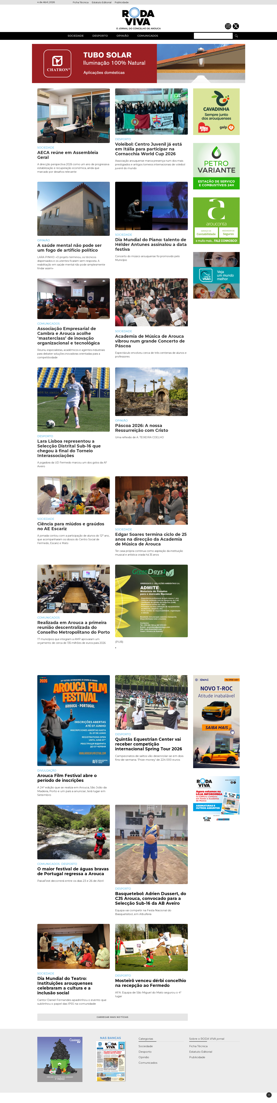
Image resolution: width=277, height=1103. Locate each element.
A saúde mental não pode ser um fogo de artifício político (69, 251)
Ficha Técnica (80, 2)
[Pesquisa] (236, 39)
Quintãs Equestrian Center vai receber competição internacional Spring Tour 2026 (148, 747)
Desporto (100, 39)
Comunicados (147, 39)
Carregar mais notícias (112, 1020)
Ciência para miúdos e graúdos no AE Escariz (70, 529)
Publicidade (122, 2)
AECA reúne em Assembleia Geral (67, 158)
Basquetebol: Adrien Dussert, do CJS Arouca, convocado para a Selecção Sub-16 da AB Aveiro (150, 901)
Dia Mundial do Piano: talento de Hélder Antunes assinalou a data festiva (151, 247)
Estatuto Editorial (101, 2)
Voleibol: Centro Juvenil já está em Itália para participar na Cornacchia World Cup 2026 (148, 152)
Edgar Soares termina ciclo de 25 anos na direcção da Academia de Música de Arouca (151, 542)
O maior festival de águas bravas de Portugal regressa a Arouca (73, 874)
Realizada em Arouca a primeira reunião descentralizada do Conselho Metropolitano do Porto (73, 630)
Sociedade (76, 39)
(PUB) (119, 645)
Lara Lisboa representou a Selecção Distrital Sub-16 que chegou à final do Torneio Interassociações (69, 451)
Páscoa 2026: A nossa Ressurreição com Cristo (141, 431)
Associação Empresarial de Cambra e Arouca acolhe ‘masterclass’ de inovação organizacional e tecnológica (68, 339)
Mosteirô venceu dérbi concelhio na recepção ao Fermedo (150, 986)
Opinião (123, 39)
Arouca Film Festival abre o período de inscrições (67, 781)
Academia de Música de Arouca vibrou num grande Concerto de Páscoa (150, 344)
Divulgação (46, 773)
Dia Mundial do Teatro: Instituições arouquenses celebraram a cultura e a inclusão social (65, 988)
